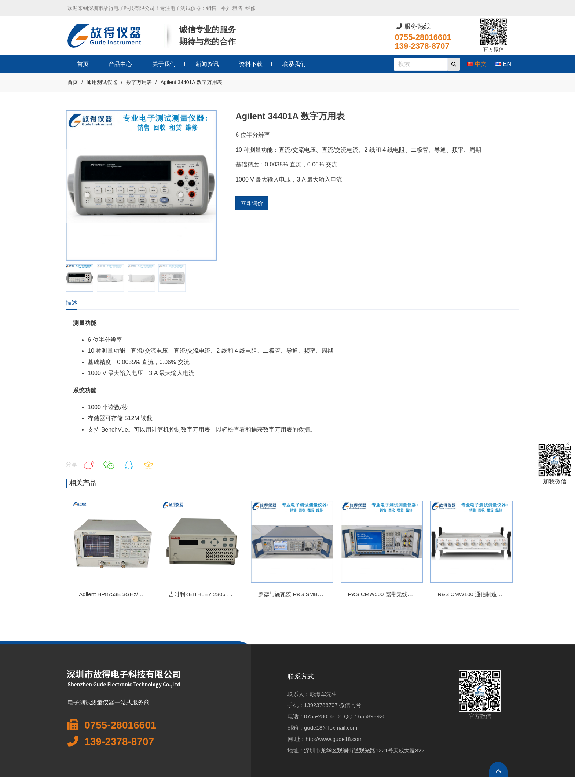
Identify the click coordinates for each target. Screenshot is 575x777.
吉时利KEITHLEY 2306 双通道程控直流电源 (222, 594)
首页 (72, 82)
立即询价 (252, 203)
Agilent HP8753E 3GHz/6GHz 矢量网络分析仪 (135, 594)
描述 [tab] (71, 303)
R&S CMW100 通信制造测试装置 (478, 594)
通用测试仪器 (102, 82)
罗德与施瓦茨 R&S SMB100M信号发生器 (308, 594)
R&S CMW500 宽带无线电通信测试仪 (394, 594)
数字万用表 (139, 82)
